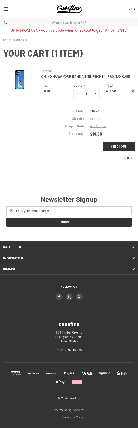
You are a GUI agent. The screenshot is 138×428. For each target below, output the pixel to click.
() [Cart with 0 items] (131, 9)
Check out (118, 147)
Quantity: (79, 85)
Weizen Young (75, 417)
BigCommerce (76, 410)
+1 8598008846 (71, 350)
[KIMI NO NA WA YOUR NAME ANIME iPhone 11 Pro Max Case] (86, 93)
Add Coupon (98, 126)
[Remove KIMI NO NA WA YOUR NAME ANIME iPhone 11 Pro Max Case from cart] (133, 91)
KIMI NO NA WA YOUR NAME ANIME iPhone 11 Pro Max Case (85, 76)
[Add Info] (95, 119)
